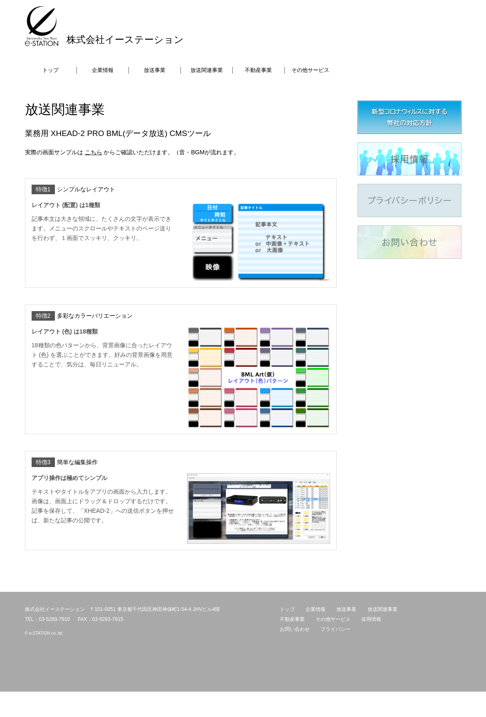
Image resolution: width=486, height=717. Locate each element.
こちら (93, 152)
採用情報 (371, 619)
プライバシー (335, 629)
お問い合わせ (295, 629)
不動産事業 (258, 70)
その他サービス (310, 70)
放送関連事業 (206, 70)
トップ (50, 70)
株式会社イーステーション (125, 39)
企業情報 (102, 70)
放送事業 (154, 70)
